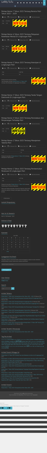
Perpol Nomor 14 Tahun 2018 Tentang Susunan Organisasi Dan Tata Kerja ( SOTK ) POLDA (21, 358)
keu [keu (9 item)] (43, 339)
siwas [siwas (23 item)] (38, 346)
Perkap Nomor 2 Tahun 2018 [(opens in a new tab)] (18, 184)
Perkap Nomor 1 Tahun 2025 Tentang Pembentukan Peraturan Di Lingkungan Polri (21, 169)
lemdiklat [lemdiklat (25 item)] (7, 341)
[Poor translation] (8, 408)
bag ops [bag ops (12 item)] (2, 339)
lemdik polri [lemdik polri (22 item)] (12, 341)
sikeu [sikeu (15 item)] (33, 346)
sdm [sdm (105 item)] (28, 346)
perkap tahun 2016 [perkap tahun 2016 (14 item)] (20, 344)
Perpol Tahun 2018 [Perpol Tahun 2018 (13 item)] (39, 344)
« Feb (7, 251)
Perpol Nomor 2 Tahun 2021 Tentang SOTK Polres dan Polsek (15, 364)
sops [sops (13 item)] (41, 346)
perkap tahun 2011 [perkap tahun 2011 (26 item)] (19, 343)
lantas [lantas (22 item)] (2, 341)
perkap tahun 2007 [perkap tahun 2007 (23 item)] (26, 341)
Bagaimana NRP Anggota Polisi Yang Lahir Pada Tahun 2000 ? (15, 380)
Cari (13, 288)
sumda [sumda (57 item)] (6, 348)
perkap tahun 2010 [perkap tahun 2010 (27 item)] (9, 343)
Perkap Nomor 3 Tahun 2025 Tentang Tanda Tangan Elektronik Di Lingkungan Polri (21, 96)
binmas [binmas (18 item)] (18, 339)
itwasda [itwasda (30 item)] (36, 339)
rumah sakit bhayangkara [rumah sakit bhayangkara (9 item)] (19, 346)
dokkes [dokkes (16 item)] (27, 339)
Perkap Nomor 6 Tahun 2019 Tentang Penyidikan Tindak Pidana (15, 372)
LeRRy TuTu (7, 1)
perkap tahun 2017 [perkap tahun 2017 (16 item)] (28, 344)
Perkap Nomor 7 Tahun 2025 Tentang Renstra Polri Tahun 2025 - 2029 (17, 331)
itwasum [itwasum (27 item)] (40, 339)
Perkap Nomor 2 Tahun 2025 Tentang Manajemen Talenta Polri (20, 141)
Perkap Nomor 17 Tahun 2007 (20, 81)
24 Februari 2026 (13, 100)
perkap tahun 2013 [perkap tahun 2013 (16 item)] (37, 343)
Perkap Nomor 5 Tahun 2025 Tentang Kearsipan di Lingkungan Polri (21, 63)
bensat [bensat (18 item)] (9, 339)
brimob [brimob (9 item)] (22, 339)
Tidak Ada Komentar (35, 17)
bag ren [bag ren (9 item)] (6, 339)
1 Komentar (33, 146)
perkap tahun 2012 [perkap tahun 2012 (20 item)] (28, 343)
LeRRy (5, 17)
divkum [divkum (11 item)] (24, 339)
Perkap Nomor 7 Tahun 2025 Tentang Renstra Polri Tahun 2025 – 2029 (21, 12)
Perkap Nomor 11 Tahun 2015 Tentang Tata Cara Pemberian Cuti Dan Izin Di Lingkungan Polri (22, 355)
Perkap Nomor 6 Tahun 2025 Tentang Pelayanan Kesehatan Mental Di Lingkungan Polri (20, 35)
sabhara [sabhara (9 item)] (25, 346)
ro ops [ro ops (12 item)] (10, 346)
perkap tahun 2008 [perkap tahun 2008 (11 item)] (34, 341)
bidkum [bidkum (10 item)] (15, 339)
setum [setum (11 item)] (31, 346)
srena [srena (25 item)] (2, 348)
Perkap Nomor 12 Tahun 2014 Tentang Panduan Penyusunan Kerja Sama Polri (19, 378)
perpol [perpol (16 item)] (33, 344)
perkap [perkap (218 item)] (19, 341)
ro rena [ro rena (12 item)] (13, 346)
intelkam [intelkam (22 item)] (32, 339)
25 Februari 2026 (13, 17)
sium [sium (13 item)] (36, 346)
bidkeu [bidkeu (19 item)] (12, 339)
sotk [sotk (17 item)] (43, 346)
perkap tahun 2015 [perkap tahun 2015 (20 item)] (11, 344)
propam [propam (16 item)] (3, 346)
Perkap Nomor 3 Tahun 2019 (18, 156)
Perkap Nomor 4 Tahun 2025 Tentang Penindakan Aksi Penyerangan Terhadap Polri (22, 119)
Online (4, 280)
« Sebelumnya (6, 198)
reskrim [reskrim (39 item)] (7, 346)
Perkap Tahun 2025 (24, 17)
